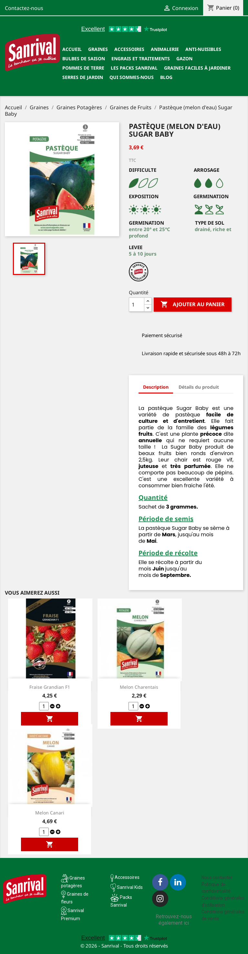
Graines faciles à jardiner (197, 68)
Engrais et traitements (140, 58)
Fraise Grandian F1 (49, 687)
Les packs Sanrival (134, 68)
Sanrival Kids (130, 887)
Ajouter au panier (192, 304)
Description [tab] (156, 387)
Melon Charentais (139, 687)
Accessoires (129, 49)
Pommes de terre (83, 68)
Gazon (184, 58)
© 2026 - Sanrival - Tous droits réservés (124, 945)
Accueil (72, 49)
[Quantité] (136, 304)
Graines (98, 49)
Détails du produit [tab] (199, 387)
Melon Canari (49, 813)
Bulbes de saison (83, 58)
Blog (166, 77)
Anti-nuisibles (203, 49)
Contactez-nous (24, 8)
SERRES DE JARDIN (82, 77)
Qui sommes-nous (131, 77)
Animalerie (165, 49)
